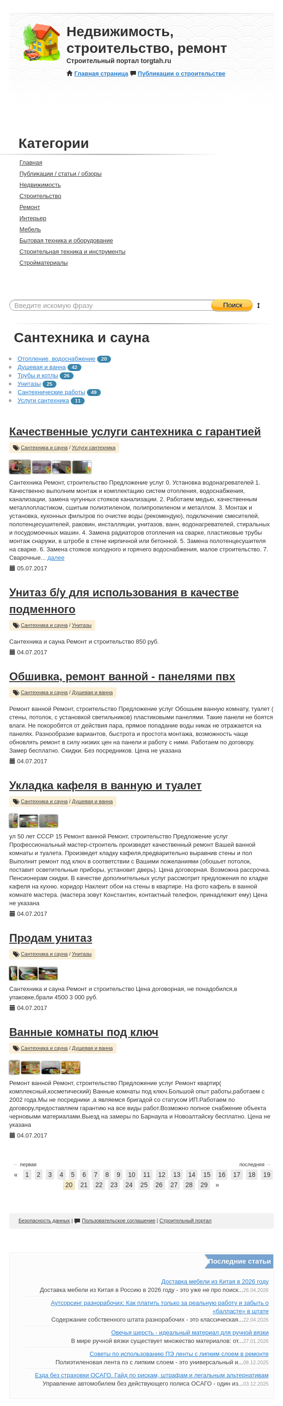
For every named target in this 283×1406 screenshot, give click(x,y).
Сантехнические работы (51, 392)
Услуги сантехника (43, 400)
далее (56, 557)
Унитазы (29, 383)
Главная (27, 162)
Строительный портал (186, 1220)
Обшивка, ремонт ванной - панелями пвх (122, 676)
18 (252, 1174)
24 (129, 1185)
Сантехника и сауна (44, 447)
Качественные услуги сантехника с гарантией (135, 431)
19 (267, 1174)
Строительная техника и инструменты (68, 251)
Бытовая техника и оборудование (62, 240)
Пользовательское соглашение (114, 1220)
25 (144, 1185)
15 (206, 1174)
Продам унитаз (50, 938)
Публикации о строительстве (177, 73)
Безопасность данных (44, 1220)
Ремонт (26, 207)
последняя (255, 1164)
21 (84, 1185)
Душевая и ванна (42, 367)
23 (114, 1185)
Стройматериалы (40, 262)
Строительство (36, 195)
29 (204, 1185)
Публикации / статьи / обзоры (57, 173)
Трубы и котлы (38, 375)
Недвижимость (36, 184)
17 (236, 1174)
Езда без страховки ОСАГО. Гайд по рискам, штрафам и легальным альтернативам (152, 1375)
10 (131, 1174)
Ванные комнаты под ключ (84, 1032)
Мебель (26, 229)
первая (25, 1164)
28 (189, 1185)
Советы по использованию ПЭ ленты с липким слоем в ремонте (179, 1353)
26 (159, 1185)
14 (192, 1174)
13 (176, 1174)
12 (162, 1174)
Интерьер (29, 218)
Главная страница (97, 73)
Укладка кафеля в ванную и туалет (105, 785)
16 (222, 1174)
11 (147, 1174)
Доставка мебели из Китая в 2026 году (215, 1281)
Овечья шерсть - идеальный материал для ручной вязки (190, 1332)
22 (99, 1185)
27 (174, 1185)
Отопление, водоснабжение (56, 358)
